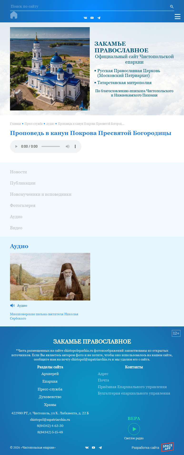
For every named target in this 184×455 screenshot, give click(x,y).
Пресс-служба (34, 123)
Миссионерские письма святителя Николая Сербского (44, 316)
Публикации (22, 182)
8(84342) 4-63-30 (50, 426)
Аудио (50, 123)
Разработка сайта (145, 448)
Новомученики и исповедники (40, 194)
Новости (18, 171)
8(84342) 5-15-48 (50, 432)
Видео (16, 227)
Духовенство (50, 397)
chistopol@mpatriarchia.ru (50, 419)
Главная (15, 123)
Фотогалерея (22, 205)
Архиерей (50, 374)
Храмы (50, 405)
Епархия (50, 381)
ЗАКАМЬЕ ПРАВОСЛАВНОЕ (121, 47)
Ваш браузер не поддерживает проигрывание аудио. (45, 146)
